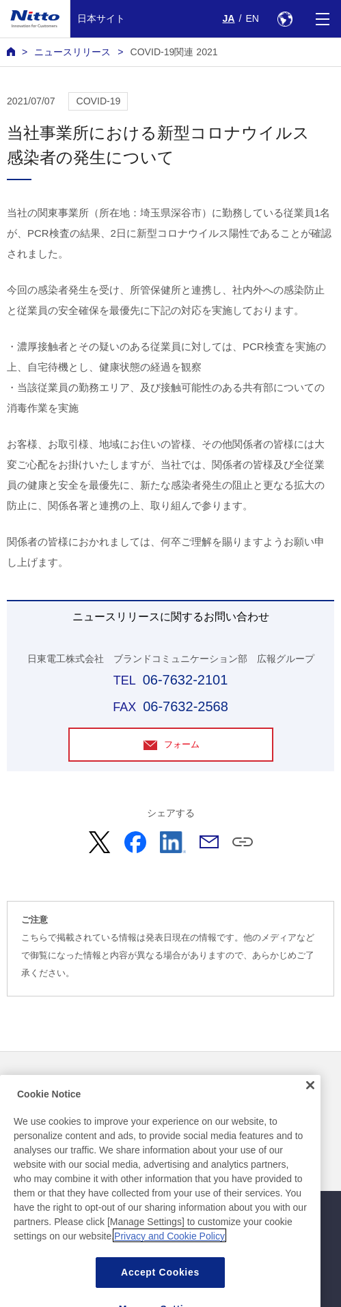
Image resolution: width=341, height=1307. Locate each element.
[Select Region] (284, 19)
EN (252, 18)
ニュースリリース (72, 51)
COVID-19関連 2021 (173, 51)
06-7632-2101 (185, 679)
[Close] (310, 1112)
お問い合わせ (203, 1082)
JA (229, 18)
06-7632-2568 (185, 706)
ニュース (26, 1082)
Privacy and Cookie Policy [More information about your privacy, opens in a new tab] (169, 1262)
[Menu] (322, 19)
